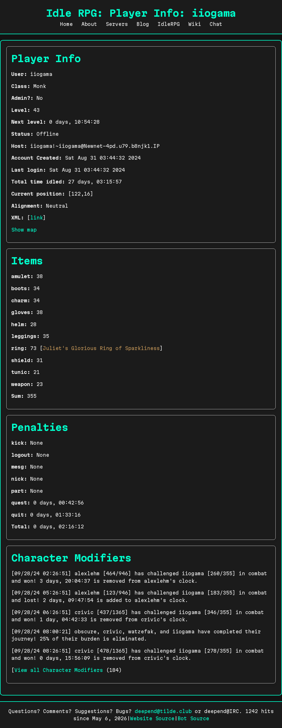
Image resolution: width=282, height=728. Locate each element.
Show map (23, 229)
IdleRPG (169, 24)
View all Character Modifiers (58, 670)
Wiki (194, 24)
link (36, 217)
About (89, 24)
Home (66, 24)
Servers (117, 24)
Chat (216, 24)
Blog (142, 24)
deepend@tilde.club (163, 711)
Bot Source (193, 718)
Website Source (152, 718)
